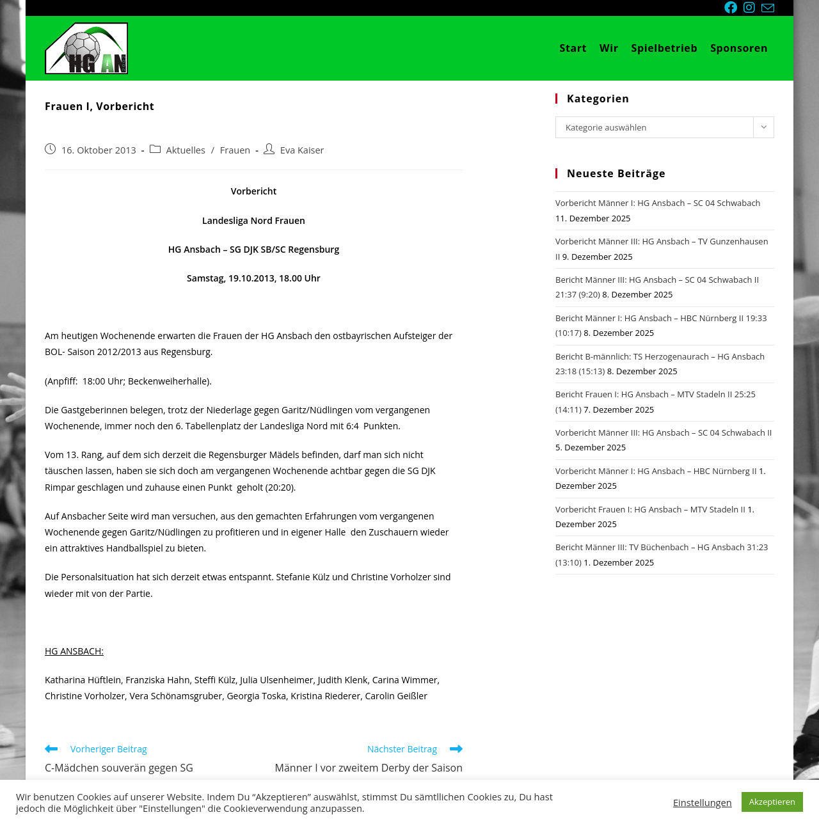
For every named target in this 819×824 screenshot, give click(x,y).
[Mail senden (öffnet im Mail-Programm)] (767, 8)
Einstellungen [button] (702, 802)
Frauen (235, 150)
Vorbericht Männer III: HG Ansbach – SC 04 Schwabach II (663, 432)
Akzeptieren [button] (772, 801)
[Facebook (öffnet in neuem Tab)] (733, 7)
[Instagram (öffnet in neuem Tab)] (752, 7)
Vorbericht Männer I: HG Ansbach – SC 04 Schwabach (658, 203)
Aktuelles (185, 150)
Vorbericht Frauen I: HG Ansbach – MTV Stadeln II (650, 509)
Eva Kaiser (302, 150)
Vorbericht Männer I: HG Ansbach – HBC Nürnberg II (656, 471)
